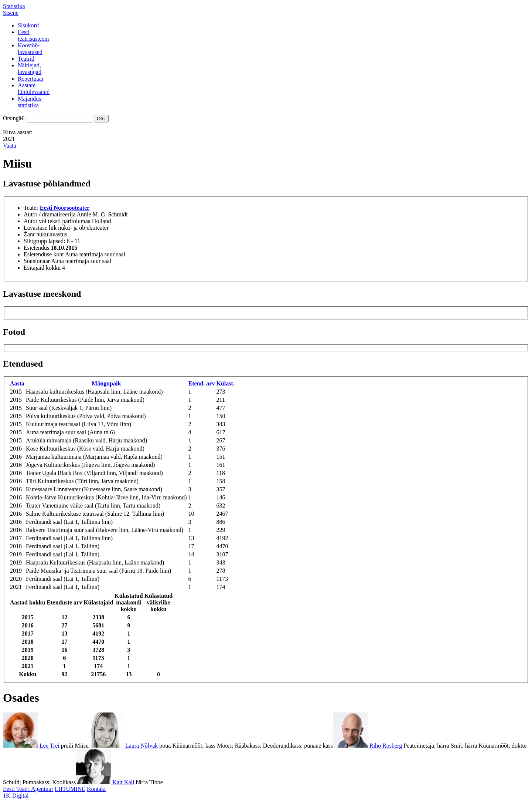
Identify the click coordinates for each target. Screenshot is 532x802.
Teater (31, 208)
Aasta (17, 383)
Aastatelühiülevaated (34, 88)
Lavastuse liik (40, 228)
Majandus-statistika (30, 101)
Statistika (14, 6)
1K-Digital (15, 795)
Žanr (29, 234)
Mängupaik (106, 383)
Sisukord (28, 25)
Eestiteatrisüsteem (33, 35)
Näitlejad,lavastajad (29, 68)
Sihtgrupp (35, 241)
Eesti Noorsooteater (65, 208)
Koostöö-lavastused (30, 48)
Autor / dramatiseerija (49, 214)
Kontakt (96, 789)
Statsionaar (37, 261)
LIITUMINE (70, 789)
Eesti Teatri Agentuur (28, 789)
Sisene (10, 13)
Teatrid (26, 58)
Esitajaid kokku (42, 267)
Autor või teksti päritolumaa (57, 221)
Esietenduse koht (44, 254)
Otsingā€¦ (14, 118)
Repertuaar (31, 78)
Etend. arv (201, 383)
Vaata (9, 145)
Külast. (225, 383)
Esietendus (36, 248)
